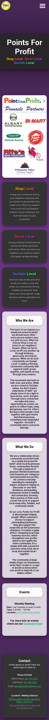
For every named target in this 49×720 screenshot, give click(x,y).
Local (29, 189)
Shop (10, 59)
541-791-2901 (31, 678)
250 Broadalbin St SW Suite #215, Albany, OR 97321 (25, 700)
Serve (29, 59)
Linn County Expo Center (28, 612)
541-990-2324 (30, 682)
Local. (19, 59)
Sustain (20, 63)
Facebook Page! (33, 623)
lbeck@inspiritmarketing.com (27, 686)
